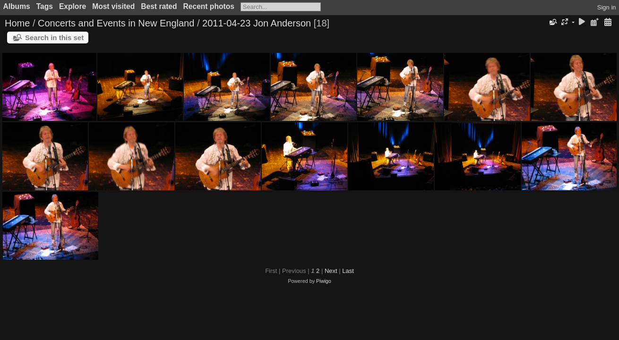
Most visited (113, 6)
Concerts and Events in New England (116, 23)
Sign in (606, 7)
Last (348, 270)
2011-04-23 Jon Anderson (256, 23)
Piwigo (323, 281)
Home (17, 23)
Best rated (159, 6)
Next (331, 270)
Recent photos (208, 6)
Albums (16, 6)
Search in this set (54, 38)
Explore (72, 6)
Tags (44, 6)
